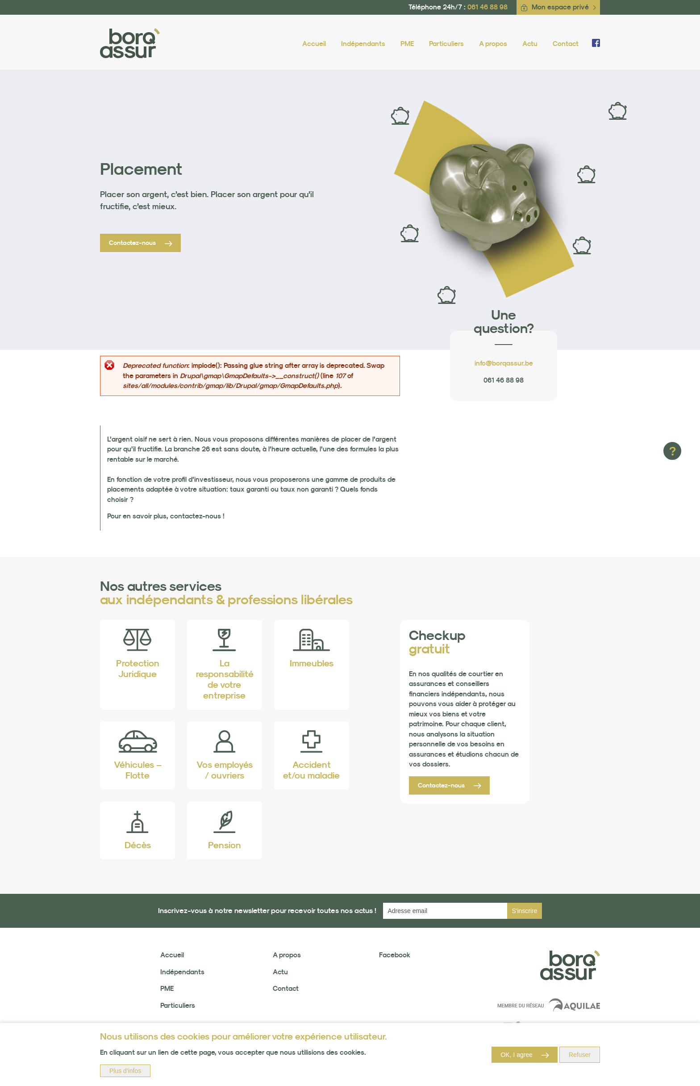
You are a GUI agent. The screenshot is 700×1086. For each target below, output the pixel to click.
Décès (138, 845)
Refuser (580, 1054)
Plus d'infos (125, 1070)
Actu (530, 43)
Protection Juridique (137, 668)
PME (407, 43)
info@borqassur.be (504, 363)
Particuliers (446, 43)
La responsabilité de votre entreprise (225, 679)
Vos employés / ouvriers (224, 770)
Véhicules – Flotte (138, 770)
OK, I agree (516, 1054)
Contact (566, 43)
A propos (493, 43)
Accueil (314, 43)
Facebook (394, 955)
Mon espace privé (560, 7)
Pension (224, 845)
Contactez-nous (132, 243)
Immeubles (311, 663)
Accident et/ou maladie (311, 770)
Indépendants (363, 43)
